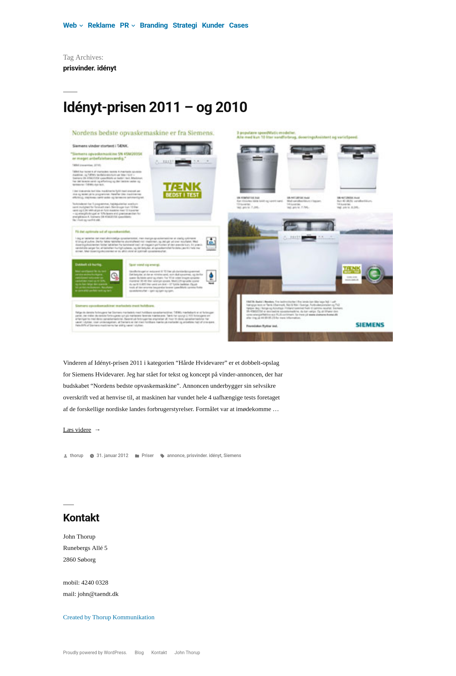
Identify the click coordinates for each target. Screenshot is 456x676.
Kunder (213, 25)
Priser (148, 455)
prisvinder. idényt (204, 455)
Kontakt (159, 652)
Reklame (101, 25)
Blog (139, 652)
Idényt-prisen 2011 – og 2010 (155, 107)
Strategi (185, 25)
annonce (175, 455)
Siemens (232, 455)
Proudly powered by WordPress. (95, 652)
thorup (77, 455)
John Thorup (187, 652)
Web (70, 25)
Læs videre (82, 430)
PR (124, 25)
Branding (154, 25)
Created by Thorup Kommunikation (109, 617)
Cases (238, 25)
